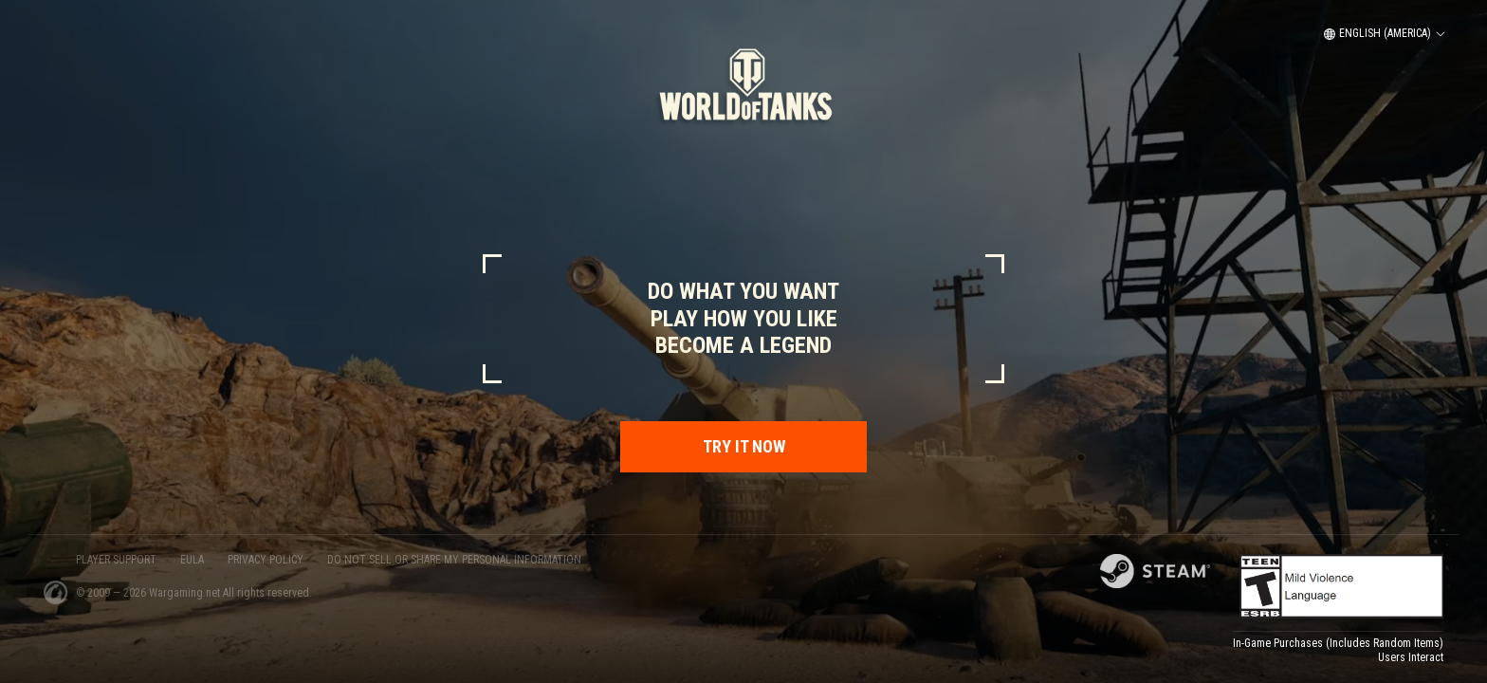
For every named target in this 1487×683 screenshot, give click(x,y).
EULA (192, 559)
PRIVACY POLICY (265, 559)
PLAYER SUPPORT (116, 559)
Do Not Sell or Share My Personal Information (454, 559)
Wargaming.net (186, 593)
